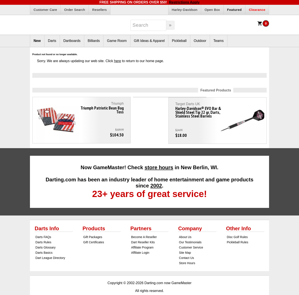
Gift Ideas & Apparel (149, 41)
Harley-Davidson (184, 10)
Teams (219, 41)
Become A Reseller (144, 227)
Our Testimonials (190, 232)
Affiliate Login (140, 242)
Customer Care (45, 10)
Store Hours (187, 253)
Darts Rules (43, 232)
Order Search (74, 10)
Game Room (117, 41)
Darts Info (47, 218)
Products (93, 218)
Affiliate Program (142, 237)
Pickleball (179, 41)
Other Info (238, 218)
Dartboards (71, 41)
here (117, 61)
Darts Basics (44, 242)
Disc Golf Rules (237, 227)
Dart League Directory (50, 248)
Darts (52, 41)
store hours (159, 157)
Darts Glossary (45, 237)
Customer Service (191, 237)
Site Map (185, 242)
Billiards (94, 41)
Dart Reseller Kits (143, 232)
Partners (140, 218)
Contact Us (186, 248)
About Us (185, 227)
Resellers (99, 10)
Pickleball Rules (237, 232)
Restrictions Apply (184, 2)
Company (190, 218)
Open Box (212, 10)
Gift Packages (92, 227)
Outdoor (200, 41)
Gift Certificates (93, 232)
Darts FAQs (43, 227)
